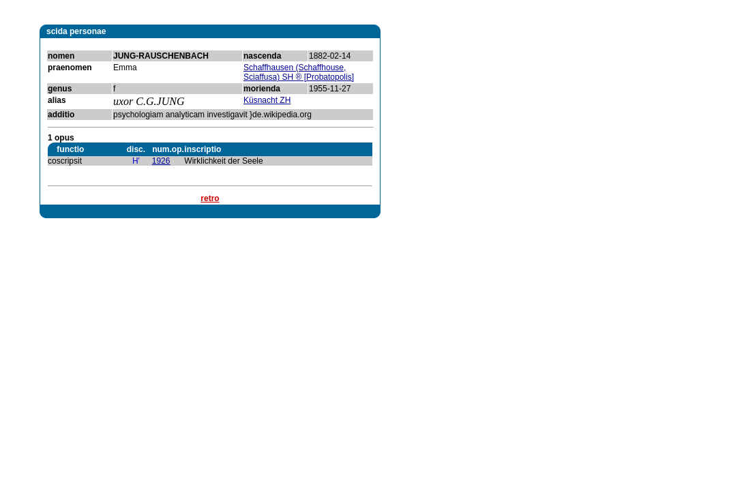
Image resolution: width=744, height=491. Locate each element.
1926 (161, 161)
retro (209, 198)
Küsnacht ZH (267, 100)
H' (136, 161)
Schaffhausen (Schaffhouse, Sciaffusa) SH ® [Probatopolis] (298, 72)
